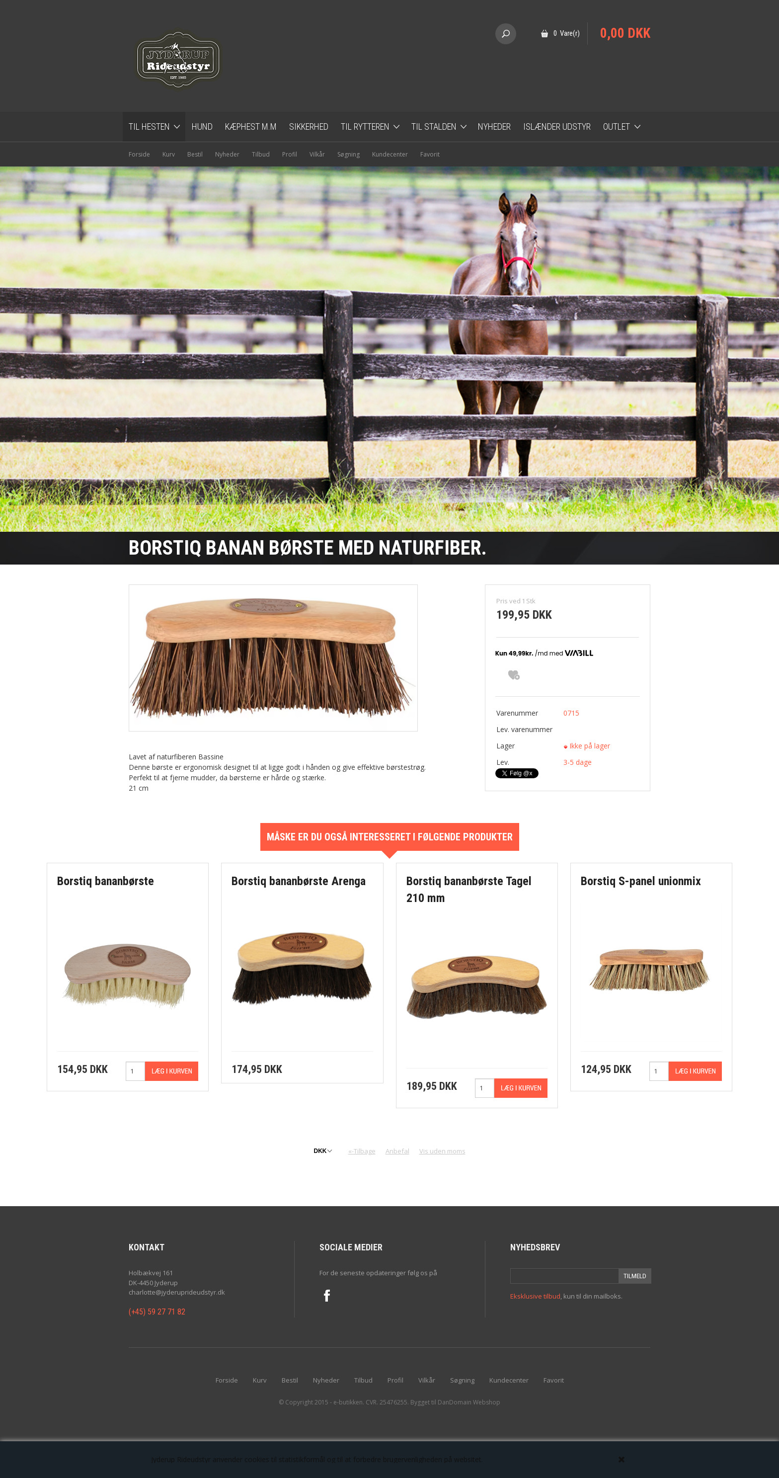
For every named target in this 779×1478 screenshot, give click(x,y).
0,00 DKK (625, 33)
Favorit (430, 154)
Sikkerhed (308, 126)
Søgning (348, 154)
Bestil (195, 154)
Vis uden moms (442, 1151)
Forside (139, 154)
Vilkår (317, 154)
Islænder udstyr (557, 126)
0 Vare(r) (566, 33)
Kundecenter (390, 154)
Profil (289, 154)
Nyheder (494, 126)
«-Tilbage (362, 1151)
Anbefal (397, 1151)
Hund (202, 126)
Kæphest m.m (251, 126)
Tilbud (261, 154)
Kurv (168, 154)
